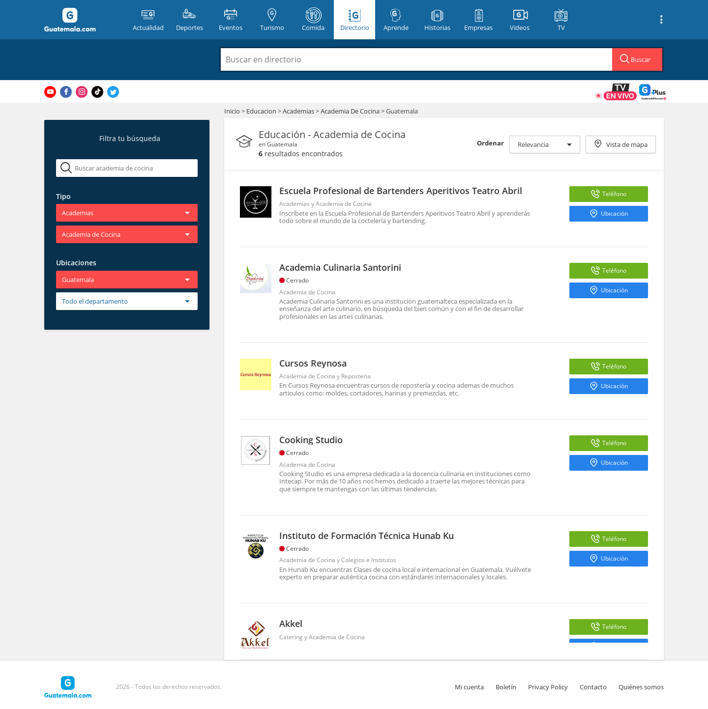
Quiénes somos (641, 686)
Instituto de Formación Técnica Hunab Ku (366, 535)
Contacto (593, 686)
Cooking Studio (311, 440)
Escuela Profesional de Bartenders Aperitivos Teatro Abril (400, 191)
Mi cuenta (469, 686)
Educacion (262, 111)
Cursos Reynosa (313, 363)
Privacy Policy (548, 686)
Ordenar (490, 143)
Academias (299, 111)
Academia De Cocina (351, 111)
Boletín (506, 686)
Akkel (290, 623)
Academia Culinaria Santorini (340, 267)
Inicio (232, 111)
